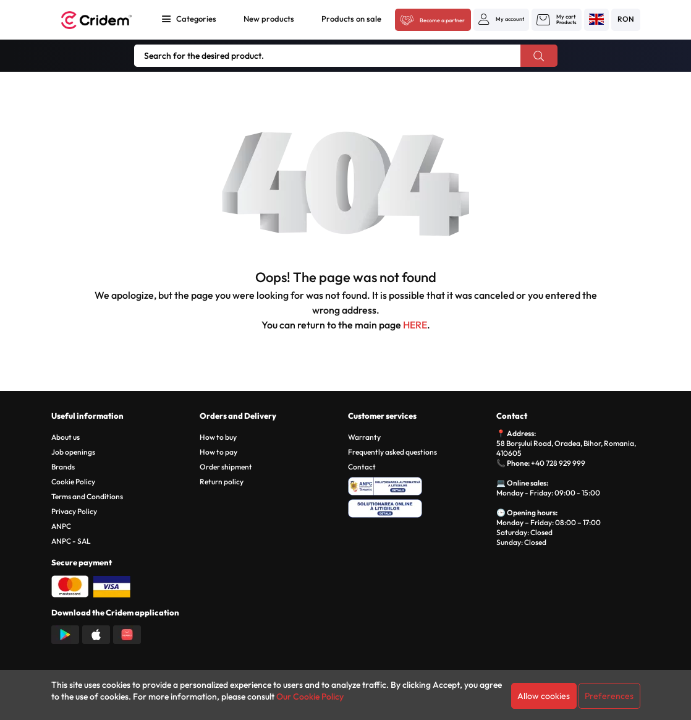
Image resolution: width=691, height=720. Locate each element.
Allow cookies (543, 695)
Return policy (222, 481)
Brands (63, 466)
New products (269, 19)
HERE (415, 325)
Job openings (73, 451)
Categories (196, 19)
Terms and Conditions (87, 496)
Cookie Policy (73, 481)
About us (65, 437)
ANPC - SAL (71, 541)
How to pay (218, 451)
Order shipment (226, 466)
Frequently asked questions (392, 451)
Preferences (609, 695)
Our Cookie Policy (310, 696)
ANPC (61, 526)
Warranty (364, 437)
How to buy (218, 437)
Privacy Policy (74, 511)
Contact (362, 466)
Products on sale (351, 19)
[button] (501, 19)
